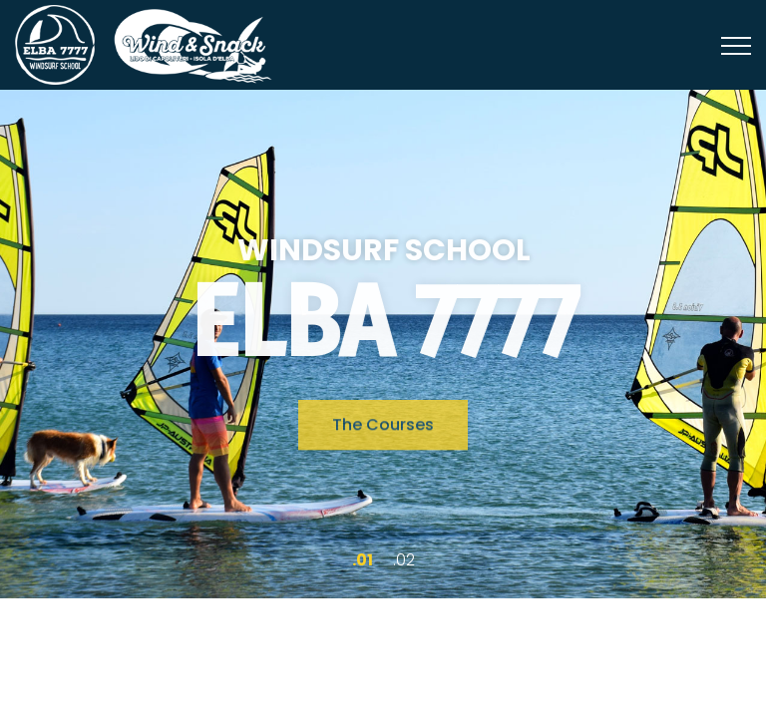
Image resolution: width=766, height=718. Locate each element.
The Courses (383, 427)
